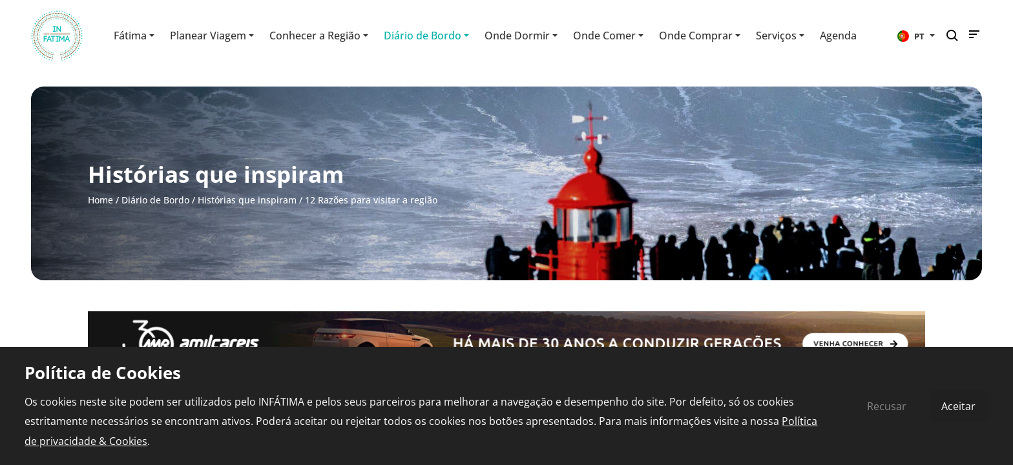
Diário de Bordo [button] (422, 35)
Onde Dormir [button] (517, 35)
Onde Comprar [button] (696, 35)
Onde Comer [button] (604, 35)
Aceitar (958, 406)
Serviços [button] (776, 35)
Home (100, 200)
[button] (916, 35)
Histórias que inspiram (247, 200)
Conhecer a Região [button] (314, 35)
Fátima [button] (130, 35)
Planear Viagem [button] (208, 35)
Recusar (886, 406)
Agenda (838, 35)
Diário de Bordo (155, 200)
